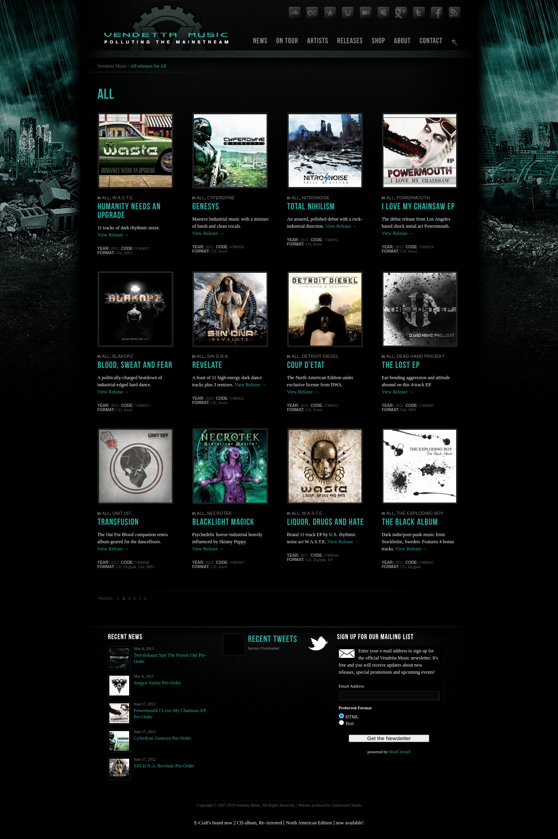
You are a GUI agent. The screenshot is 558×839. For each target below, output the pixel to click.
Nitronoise (315, 197)
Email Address (351, 686)
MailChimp (399, 751)
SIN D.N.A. (218, 356)
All (106, 197)
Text (350, 723)
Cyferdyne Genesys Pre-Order (162, 738)
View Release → (114, 235)
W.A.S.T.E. (123, 197)
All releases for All (148, 66)
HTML (352, 717)
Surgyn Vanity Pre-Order (157, 683)
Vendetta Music (112, 66)
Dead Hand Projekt (420, 356)
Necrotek (219, 513)
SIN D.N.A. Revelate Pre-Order (164, 766)
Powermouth (413, 197)
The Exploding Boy (419, 513)
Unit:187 (121, 513)
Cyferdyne (221, 197)
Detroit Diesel (320, 356)
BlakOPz (122, 356)
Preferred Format (355, 707)
